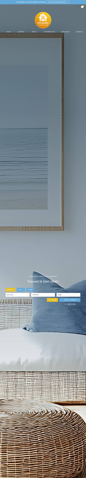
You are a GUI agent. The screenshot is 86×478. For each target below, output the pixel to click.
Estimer (30, 289)
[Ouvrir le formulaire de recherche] (52, 300)
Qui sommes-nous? (49, 31)
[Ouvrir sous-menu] (25, 32)
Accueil (9, 31)
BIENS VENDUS (65, 31)
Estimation (79, 31)
